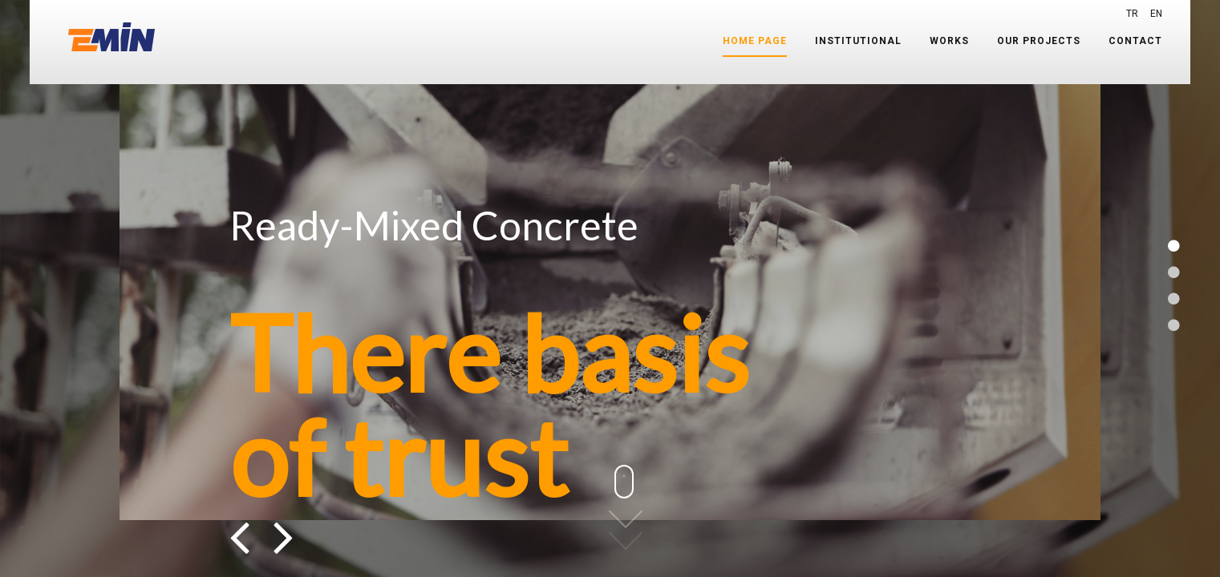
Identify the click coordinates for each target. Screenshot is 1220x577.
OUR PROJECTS (1038, 40)
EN (1156, 13)
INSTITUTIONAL (858, 40)
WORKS (949, 40)
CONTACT (1135, 40)
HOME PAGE (755, 40)
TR (1132, 13)
